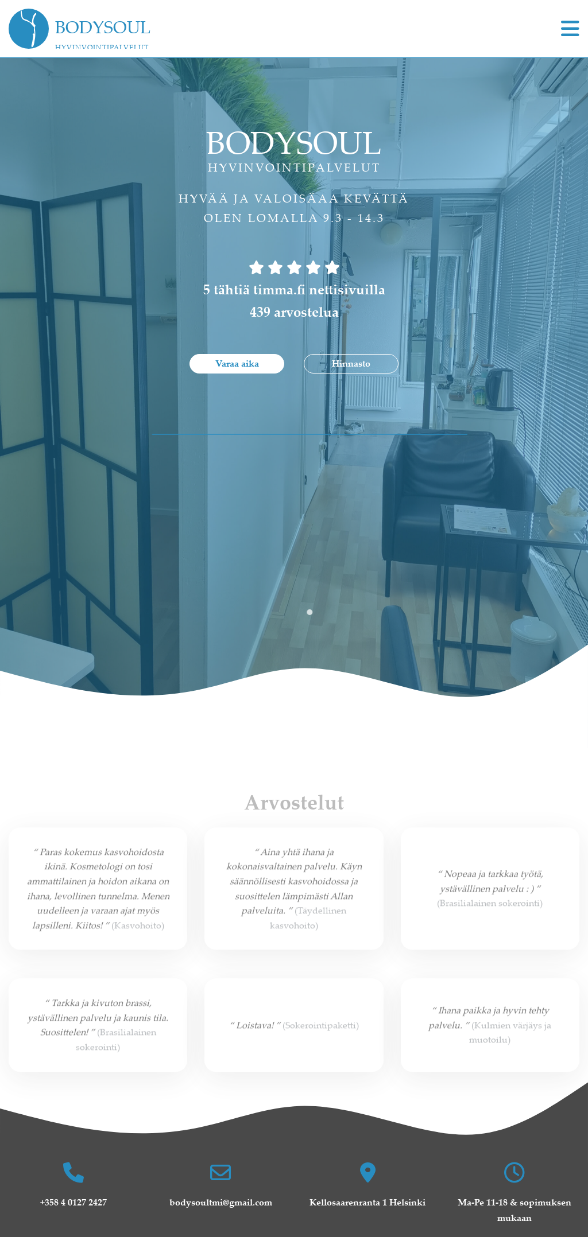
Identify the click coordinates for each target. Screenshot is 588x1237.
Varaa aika (237, 363)
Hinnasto (351, 363)
